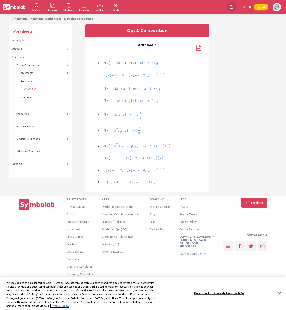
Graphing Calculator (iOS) (118, 236)
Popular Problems (78, 221)
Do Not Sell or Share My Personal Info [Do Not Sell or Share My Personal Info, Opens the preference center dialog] (219, 294)
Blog (152, 214)
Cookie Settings (189, 229)
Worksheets (74, 229)
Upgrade (261, 7)
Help (152, 221)
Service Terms (188, 214)
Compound (26, 97)
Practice (72, 244)
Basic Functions (25, 126)
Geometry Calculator (80, 274)
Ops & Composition (28, 65)
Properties (22, 113)
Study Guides (75, 236)
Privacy (184, 206)
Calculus (17, 163)
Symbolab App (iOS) (114, 229)
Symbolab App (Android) (118, 206)
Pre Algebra (19, 40)
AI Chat (71, 214)
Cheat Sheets (75, 251)
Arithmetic (26, 81)
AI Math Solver (76, 206)
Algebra (17, 48)
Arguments (26, 72)
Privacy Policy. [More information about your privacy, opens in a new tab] (60, 307)
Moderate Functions (28, 138)
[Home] (37, 210)
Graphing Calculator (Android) (121, 214)
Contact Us (156, 229)
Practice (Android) (113, 221)
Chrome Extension (113, 251)
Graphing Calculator (79, 266)
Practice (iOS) (110, 244)
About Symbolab (160, 206)
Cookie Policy (188, 221)
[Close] (279, 294)
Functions (18, 57)
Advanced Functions (28, 151)
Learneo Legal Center (192, 253)
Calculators (74, 259)
